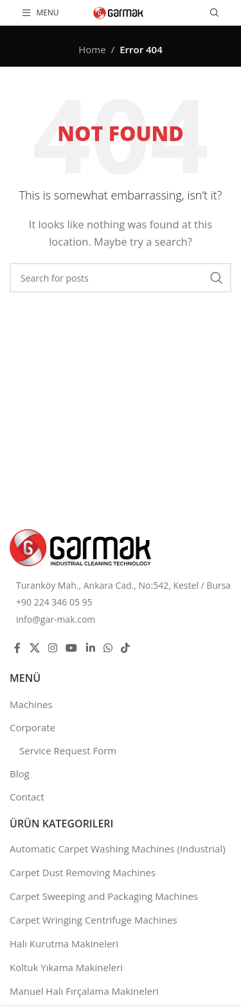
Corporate (32, 727)
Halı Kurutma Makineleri (64, 943)
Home (91, 49)
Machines (31, 704)
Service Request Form (67, 750)
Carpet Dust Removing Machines (83, 872)
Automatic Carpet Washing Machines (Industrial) (118, 848)
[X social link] (34, 647)
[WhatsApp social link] (107, 647)
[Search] (215, 13)
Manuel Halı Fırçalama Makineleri (84, 991)
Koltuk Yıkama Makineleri (66, 967)
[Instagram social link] (52, 647)
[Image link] (80, 546)
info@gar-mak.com (55, 619)
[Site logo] (118, 11)
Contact (27, 796)
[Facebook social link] (17, 647)
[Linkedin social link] (90, 647)
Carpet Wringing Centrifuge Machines (93, 919)
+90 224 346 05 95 (54, 602)
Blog (20, 773)
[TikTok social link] (125, 647)
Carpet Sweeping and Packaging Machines (104, 896)
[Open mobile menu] (40, 13)
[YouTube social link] (72, 647)
